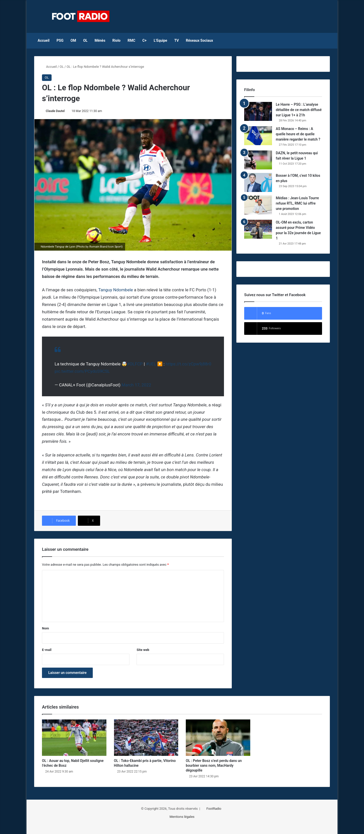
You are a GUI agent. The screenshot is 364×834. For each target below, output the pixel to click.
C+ (144, 40)
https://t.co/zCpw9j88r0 (188, 363)
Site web (142, 650)
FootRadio (213, 808)
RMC (131, 40)
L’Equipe (160, 40)
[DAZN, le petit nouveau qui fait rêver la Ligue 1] (258, 159)
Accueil (44, 40)
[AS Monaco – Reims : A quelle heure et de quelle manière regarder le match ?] (258, 135)
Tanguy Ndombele (115, 289)
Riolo (116, 40)
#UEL (151, 363)
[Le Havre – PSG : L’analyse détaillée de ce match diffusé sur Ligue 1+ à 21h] (258, 111)
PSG (60, 40)
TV (176, 40)
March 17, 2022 (136, 384)
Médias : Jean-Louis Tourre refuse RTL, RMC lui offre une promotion (297, 203)
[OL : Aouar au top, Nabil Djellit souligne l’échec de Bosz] (74, 737)
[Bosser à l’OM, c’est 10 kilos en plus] (258, 182)
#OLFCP (135, 363)
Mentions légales (182, 817)
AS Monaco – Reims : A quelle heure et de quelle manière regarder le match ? (298, 134)
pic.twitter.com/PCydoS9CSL (82, 371)
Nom (45, 628)
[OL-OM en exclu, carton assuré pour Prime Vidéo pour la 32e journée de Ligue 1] (258, 229)
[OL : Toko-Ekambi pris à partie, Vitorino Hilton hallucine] (146, 737)
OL (85, 40)
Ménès (100, 40)
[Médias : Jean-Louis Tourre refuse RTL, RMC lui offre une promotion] (258, 204)
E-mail (47, 650)
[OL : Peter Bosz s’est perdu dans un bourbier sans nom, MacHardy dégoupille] (218, 737)
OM (73, 40)
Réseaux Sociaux (199, 40)
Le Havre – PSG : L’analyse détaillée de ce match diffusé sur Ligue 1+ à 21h (299, 109)
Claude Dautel (55, 111)
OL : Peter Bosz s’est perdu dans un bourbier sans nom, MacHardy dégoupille (214, 765)
